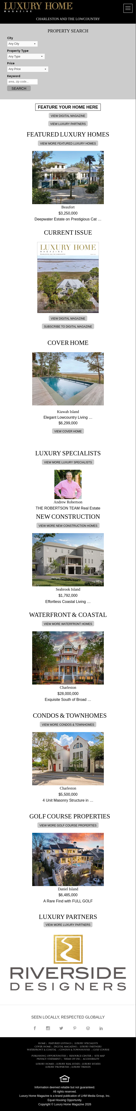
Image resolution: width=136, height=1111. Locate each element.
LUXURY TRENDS (81, 1067)
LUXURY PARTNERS (90, 1047)
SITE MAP (99, 1056)
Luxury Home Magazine (34, 1096)
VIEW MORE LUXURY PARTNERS (68, 925)
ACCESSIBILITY (91, 1059)
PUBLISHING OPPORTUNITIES (48, 1056)
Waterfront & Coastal (41, 1050)
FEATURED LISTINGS (59, 1043)
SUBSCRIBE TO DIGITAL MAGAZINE (68, 326)
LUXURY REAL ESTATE (68, 1064)
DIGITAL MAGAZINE (65, 1047)
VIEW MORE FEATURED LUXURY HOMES (68, 143)
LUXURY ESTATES (91, 1064)
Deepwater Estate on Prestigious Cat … (68, 219)
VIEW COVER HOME (68, 431)
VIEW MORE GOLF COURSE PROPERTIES (68, 825)
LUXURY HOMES (45, 1064)
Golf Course (101, 1050)
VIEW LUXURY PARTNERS (68, 124)
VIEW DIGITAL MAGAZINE (68, 116)
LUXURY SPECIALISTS (86, 1043)
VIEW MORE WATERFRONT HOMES (68, 624)
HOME (41, 1043)
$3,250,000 (67, 213)
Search (19, 88)
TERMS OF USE (72, 1059)
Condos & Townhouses (74, 1050)
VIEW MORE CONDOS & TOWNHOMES (68, 724)
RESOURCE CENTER (80, 1056)
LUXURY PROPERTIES (57, 1067)
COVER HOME (43, 1047)
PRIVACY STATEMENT (49, 1059)
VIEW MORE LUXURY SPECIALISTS (68, 462)
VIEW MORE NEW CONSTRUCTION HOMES (68, 525)
